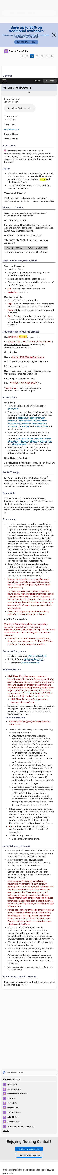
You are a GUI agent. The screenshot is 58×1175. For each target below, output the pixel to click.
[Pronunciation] (27, 30)
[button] (50, 3)
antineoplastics (11, 51)
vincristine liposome (17, 9)
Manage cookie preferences (29, 1165)
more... (6, 1052)
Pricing (37, 3)
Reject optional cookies (29, 1156)
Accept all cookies (29, 1147)
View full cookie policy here (16, 1137)
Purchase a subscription (29, 1071)
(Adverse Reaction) (37, 577)
